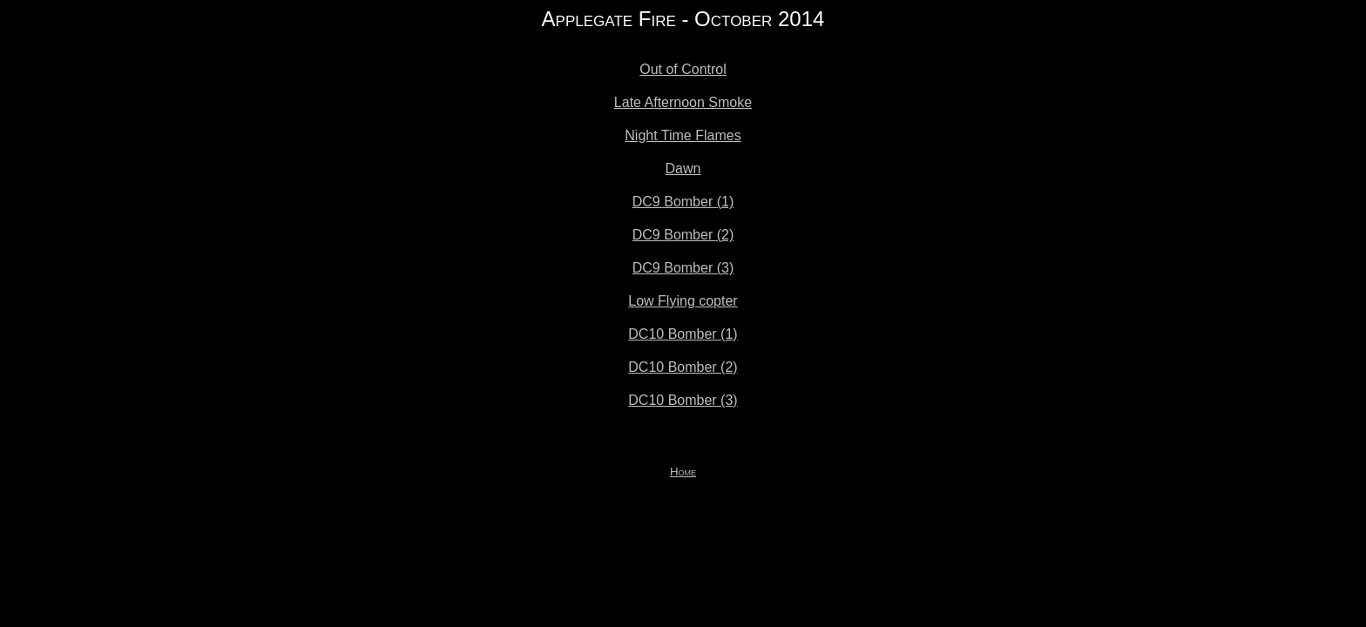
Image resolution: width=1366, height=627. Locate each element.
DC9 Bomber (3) (683, 267)
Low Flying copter (682, 300)
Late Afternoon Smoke (683, 102)
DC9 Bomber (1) (683, 201)
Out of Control (683, 69)
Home (683, 471)
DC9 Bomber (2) (683, 234)
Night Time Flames (682, 135)
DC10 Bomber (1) (682, 334)
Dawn (683, 168)
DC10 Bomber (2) (682, 367)
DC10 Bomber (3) (682, 400)
